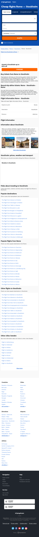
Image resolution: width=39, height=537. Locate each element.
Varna (21, 389)
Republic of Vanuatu (7, 385)
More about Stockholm (19, 150)
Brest (21, 391)
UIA (2, 458)
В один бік (15, 12)
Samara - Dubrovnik (7, 414)
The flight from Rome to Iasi (9, 260)
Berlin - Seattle (5, 427)
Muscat (22, 396)
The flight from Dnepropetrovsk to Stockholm (14, 305)
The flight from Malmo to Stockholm (12, 318)
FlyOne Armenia (6, 450)
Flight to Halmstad (7, 344)
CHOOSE (19, 69)
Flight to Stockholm (7, 363)
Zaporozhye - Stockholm (8, 421)
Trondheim (23, 402)
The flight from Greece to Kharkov (11, 200)
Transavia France (6, 452)
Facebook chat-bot (25, 481)
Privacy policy (14, 523)
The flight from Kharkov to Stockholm (12, 329)
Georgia (4, 398)
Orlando (22, 400)
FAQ (21, 477)
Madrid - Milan (5, 416)
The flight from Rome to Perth (10, 263)
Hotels (4, 481)
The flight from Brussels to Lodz (11, 208)
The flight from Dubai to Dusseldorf (12, 213)
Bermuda (4, 387)
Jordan (3, 400)
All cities (22, 406)
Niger (3, 391)
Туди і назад (6, 12)
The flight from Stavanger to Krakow (12, 202)
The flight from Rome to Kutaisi (10, 281)
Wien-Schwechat (24, 414)
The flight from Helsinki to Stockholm (12, 316)
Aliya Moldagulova (25, 421)
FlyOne (3, 460)
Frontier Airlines (6, 454)
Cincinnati (23, 398)
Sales (3, 479)
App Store (5, 494)
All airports (23, 435)
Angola (3, 404)
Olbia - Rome (5, 429)
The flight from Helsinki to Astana (11, 223)
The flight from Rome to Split (10, 271)
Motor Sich (4, 462)
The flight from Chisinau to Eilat (11, 229)
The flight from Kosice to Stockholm (12, 323)
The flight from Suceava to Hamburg (12, 231)
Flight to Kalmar (6, 347)
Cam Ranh (23, 429)
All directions (5, 435)
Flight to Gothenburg (8, 342)
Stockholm (17, 48)
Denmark (4, 393)
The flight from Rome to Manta (10, 276)
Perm (21, 404)
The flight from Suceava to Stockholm (12, 326)
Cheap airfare (4, 48)
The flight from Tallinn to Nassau (11, 205)
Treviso (22, 427)
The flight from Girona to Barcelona (12, 226)
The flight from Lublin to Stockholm (11, 331)
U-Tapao (22, 431)
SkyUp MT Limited (6, 448)
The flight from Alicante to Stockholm (12, 297)
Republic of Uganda (7, 396)
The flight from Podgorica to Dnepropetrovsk (14, 218)
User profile (5, 492)
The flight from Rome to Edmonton (11, 279)
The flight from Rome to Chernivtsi (11, 247)
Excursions (5, 483)
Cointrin (22, 425)
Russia (3, 456)
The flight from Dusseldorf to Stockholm (13, 321)
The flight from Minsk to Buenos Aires (12, 221)
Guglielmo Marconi (25, 433)
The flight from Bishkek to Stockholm (12, 294)
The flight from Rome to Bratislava (11, 255)
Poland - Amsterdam (7, 418)
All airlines (4, 465)
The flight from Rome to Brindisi (11, 273)
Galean (22, 418)
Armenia (4, 389)
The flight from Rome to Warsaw (11, 258)
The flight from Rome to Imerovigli (11, 266)
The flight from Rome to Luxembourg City (13, 268)
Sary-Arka (22, 423)
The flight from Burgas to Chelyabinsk (12, 210)
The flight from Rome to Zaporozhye (12, 250)
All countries (5, 406)
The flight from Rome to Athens (11, 284)
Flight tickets (5, 477)
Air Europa (4, 443)
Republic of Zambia (7, 402)
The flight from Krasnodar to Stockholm (13, 313)
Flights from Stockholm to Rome (9, 52)
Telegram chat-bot (25, 479)
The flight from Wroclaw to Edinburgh (12, 237)
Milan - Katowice (6, 423)
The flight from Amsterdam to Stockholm (13, 300)
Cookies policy (23, 523)
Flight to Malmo (6, 360)
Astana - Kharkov (6, 425)
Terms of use (6, 523)
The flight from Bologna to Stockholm (12, 308)
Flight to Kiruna (6, 355)
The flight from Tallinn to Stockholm (12, 310)
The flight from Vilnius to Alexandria (12, 234)
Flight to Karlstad (6, 352)
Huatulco (22, 393)
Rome (11, 48)
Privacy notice (33, 523)
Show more (20, 368)
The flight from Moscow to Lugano (11, 215)
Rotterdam (23, 385)
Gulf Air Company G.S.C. (8, 446)
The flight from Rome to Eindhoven (12, 252)
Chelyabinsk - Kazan (7, 433)
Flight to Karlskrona (7, 350)
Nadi (21, 387)
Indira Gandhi (23, 416)
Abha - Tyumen (6, 431)
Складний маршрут (26, 12)
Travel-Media (6, 485)
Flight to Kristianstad (7, 358)
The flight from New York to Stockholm (12, 302)
